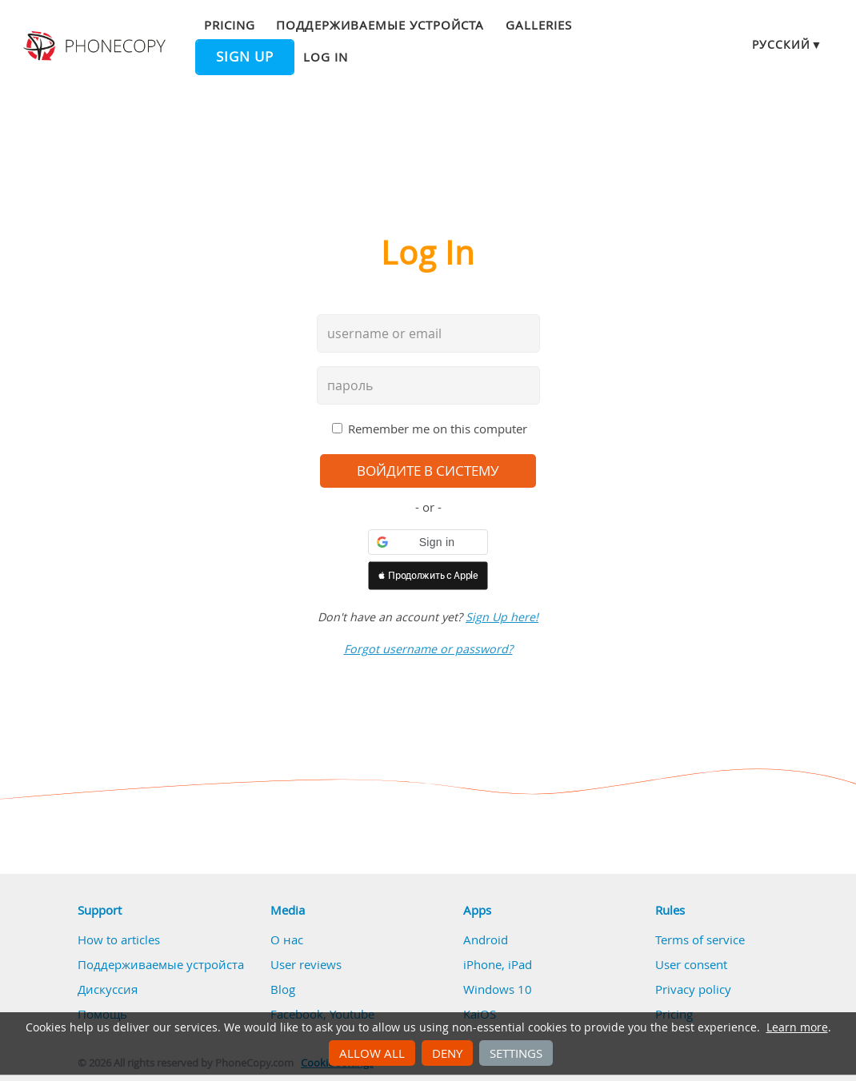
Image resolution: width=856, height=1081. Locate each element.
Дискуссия (108, 989)
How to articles (119, 939)
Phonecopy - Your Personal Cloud (97, 46)
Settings (516, 1053)
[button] (428, 542)
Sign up (245, 57)
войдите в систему (428, 471)
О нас (286, 939)
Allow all (372, 1053)
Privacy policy (693, 989)
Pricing (229, 25)
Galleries (539, 25)
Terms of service (700, 939)
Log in (325, 57)
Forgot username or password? (428, 648)
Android (485, 939)
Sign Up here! (502, 616)
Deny (447, 1053)
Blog (282, 989)
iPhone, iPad (497, 964)
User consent (691, 964)
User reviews (306, 964)
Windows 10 (497, 989)
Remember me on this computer (437, 429)
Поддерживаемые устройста (380, 25)
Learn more (797, 1027)
